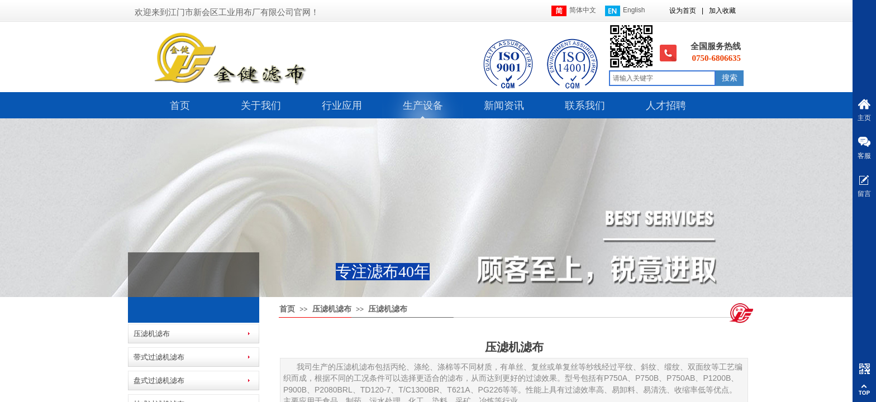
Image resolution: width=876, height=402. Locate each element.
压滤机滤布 (331, 309)
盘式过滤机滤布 (159, 380)
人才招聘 (666, 105)
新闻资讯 (504, 105)
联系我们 (585, 105)
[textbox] (662, 78)
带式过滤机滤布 (159, 357)
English (625, 11)
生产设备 (423, 105)
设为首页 (682, 11)
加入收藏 (722, 11)
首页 (180, 105)
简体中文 (573, 11)
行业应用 (342, 105)
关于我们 (261, 105)
